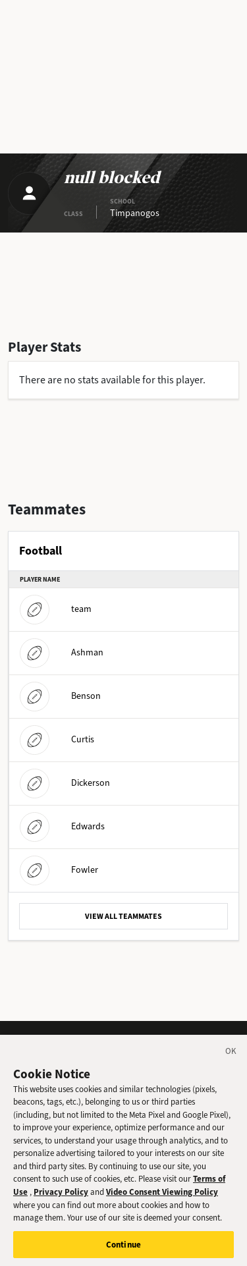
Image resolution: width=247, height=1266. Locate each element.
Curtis (57, 739)
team (56, 609)
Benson (60, 696)
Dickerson (65, 783)
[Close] (231, 1061)
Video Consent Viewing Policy (162, 1200)
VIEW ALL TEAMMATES (123, 916)
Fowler (59, 870)
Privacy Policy (61, 1200)
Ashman (61, 652)
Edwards (62, 826)
